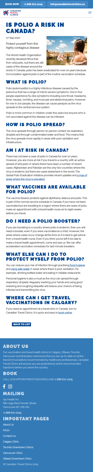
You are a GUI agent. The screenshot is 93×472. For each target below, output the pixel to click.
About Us (8, 424)
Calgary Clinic (11, 441)
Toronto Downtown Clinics (18, 447)
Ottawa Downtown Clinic (17, 458)
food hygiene (77, 265)
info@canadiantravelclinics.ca (67, 4)
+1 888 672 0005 (33, 4)
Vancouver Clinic (13, 452)
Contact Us (9, 435)
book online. (65, 312)
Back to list (22, 324)
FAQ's (6, 430)
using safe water (20, 269)
